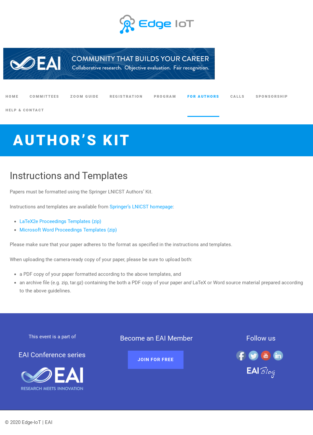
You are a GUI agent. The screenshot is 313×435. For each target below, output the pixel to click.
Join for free (156, 359)
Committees (44, 96)
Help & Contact (25, 110)
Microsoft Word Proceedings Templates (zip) (68, 230)
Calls (237, 96)
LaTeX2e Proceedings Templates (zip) (60, 221)
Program (165, 96)
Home (12, 96)
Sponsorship (272, 96)
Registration (126, 96)
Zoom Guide (84, 96)
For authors (203, 96)
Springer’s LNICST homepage (141, 207)
